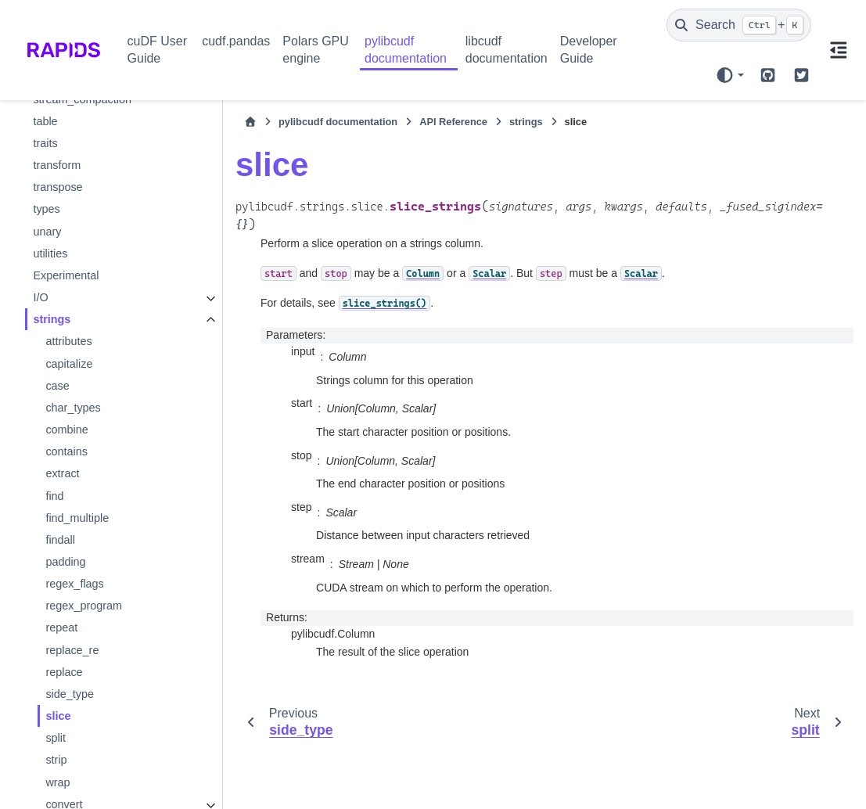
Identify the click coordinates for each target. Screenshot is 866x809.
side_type (69, 694)
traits (45, 143)
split (55, 738)
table (45, 121)
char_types (72, 407)
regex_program (83, 605)
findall (60, 540)
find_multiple (77, 518)
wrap (57, 782)
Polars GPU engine (315, 49)
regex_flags (74, 583)
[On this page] (838, 50)
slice (57, 716)
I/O (40, 297)
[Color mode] (729, 75)
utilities (50, 253)
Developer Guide (588, 49)
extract (62, 473)
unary (47, 231)
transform (57, 165)
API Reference (447, 122)
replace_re (72, 650)
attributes (68, 341)
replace (63, 672)
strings (51, 319)
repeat (61, 627)
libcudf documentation (506, 49)
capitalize (68, 364)
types (46, 209)
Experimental (66, 275)
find (54, 496)
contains (66, 451)
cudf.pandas (236, 41)
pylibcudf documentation (406, 49)
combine (66, 429)
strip (55, 759)
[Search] (739, 25)
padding (65, 562)
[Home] (244, 122)
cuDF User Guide (157, 49)
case (57, 385)
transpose (57, 187)
